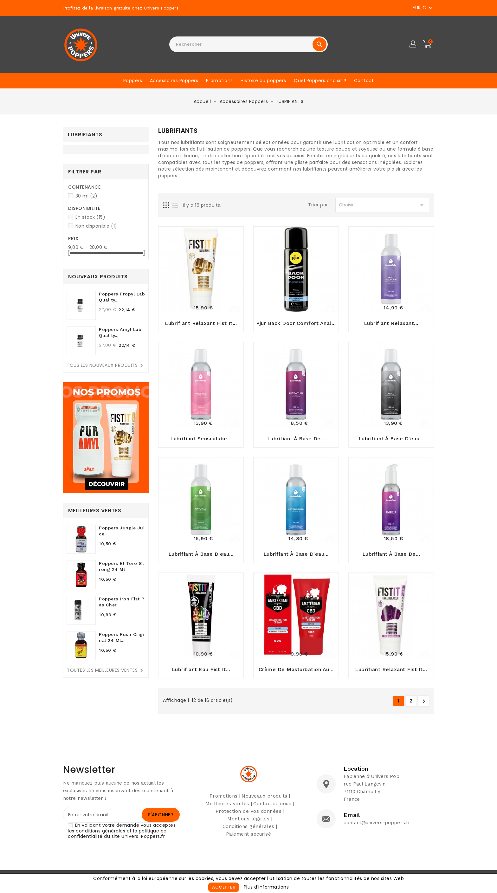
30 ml (86, 196)
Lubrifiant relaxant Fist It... (201, 324)
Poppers (132, 80)
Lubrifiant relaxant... (391, 324)
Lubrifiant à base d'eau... (391, 440)
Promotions (219, 80)
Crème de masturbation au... (296, 673)
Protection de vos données (249, 815)
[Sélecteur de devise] (423, 7)
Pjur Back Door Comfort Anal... (296, 324)
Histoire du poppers (263, 80)
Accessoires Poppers (174, 80)
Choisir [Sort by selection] (382, 205)
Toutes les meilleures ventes (106, 670)
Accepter (223, 887)
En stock (90, 217)
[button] (413, 44)
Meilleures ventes (227, 807)
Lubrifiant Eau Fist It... (201, 673)
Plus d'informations (266, 887)
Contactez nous (272, 807)
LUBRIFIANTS (85, 134)
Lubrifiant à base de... (296, 440)
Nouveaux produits (264, 800)
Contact (364, 80)
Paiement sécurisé (248, 838)
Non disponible (96, 226)
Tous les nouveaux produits (106, 365)
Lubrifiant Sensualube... (200, 440)
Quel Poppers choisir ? (320, 80)
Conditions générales (248, 830)
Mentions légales (248, 822)
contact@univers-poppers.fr (377, 826)
